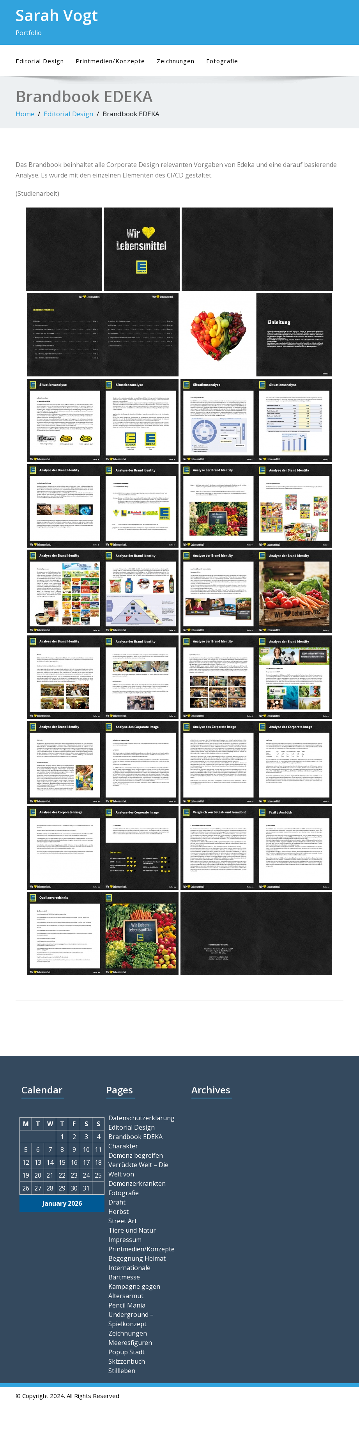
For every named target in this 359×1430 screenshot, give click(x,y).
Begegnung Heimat (137, 1258)
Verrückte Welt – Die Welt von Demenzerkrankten (138, 1174)
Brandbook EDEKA (135, 1136)
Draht (117, 1202)
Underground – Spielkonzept (131, 1319)
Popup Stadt (126, 1352)
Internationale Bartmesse (129, 1272)
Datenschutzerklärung (141, 1118)
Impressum (124, 1239)
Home (25, 113)
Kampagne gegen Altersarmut (134, 1291)
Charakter (123, 1146)
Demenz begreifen (135, 1155)
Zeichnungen (176, 61)
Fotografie (222, 61)
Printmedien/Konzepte (110, 61)
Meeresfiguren (130, 1342)
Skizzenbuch (126, 1361)
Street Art (122, 1221)
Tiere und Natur (132, 1230)
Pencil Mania (126, 1305)
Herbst (118, 1211)
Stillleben (121, 1370)
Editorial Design (40, 61)
